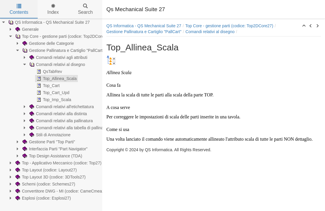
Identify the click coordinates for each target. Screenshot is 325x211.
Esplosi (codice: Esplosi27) (42, 198)
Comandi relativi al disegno (56, 64)
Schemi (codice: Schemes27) (44, 184)
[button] (303, 26)
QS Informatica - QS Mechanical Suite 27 (48, 22)
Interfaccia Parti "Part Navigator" (54, 148)
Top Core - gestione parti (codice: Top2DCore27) (62, 36)
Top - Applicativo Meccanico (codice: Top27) (57, 162)
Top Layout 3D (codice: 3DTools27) (50, 177)
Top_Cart (47, 85)
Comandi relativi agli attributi (57, 57)
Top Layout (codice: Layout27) (45, 169)
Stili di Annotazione (49, 134)
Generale (26, 29)
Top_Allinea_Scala (56, 78)
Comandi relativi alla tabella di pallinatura (69, 127)
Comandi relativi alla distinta (57, 113)
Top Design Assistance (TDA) (51, 155)
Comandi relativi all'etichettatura (61, 106)
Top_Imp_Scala (53, 99)
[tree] (51, 110)
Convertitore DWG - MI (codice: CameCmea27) (61, 191)
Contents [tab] (19, 9)
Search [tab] (85, 9)
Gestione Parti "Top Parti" (48, 141)
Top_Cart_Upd (52, 92)
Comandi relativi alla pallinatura (60, 120)
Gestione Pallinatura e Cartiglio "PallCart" (62, 50)
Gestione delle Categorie (47, 43)
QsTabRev (48, 71)
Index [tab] (53, 9)
